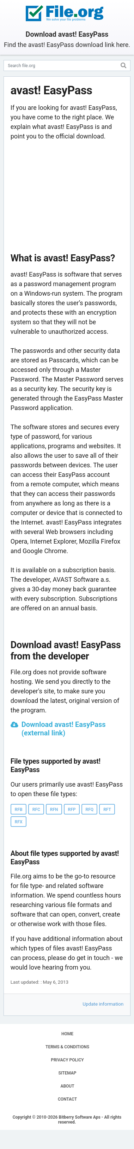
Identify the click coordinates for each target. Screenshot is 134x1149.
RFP (72, 809)
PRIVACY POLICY (67, 1060)
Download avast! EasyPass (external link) (64, 728)
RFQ (90, 809)
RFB (19, 809)
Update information (103, 1004)
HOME (67, 1033)
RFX (19, 821)
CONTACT (67, 1099)
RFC (36, 809)
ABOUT (67, 1086)
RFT (107, 809)
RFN (54, 809)
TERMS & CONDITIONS (67, 1046)
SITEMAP (67, 1073)
